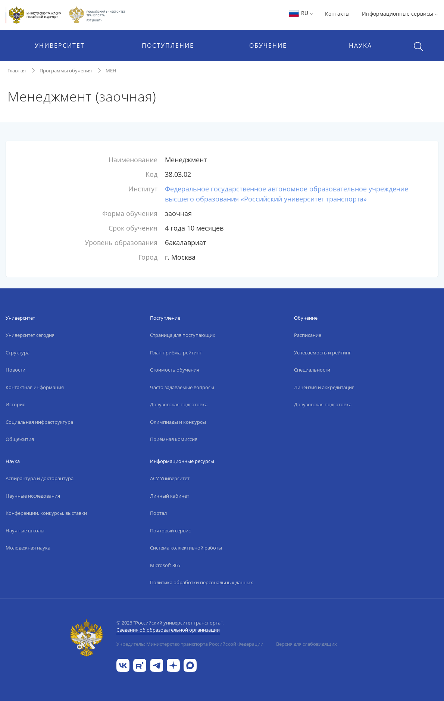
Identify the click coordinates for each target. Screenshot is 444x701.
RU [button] (300, 12)
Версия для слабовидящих (306, 644)
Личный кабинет (169, 495)
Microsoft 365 (165, 565)
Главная (16, 70)
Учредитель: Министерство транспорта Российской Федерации (189, 644)
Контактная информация (35, 387)
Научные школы (25, 530)
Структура (17, 352)
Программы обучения (66, 70)
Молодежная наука (28, 547)
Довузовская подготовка (178, 404)
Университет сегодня (30, 335)
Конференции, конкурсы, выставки (46, 513)
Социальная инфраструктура (39, 422)
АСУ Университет (170, 478)
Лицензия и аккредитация (324, 387)
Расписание (307, 335)
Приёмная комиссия (173, 439)
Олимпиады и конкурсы (178, 422)
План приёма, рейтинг (176, 352)
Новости (15, 369)
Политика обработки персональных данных (201, 582)
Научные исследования (33, 495)
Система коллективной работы (186, 547)
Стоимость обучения (174, 369)
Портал (158, 513)
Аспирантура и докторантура (40, 478)
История (15, 404)
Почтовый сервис (170, 530)
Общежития (20, 439)
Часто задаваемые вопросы (182, 387)
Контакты (337, 13)
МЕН (111, 70)
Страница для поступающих (182, 335)
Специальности (312, 369)
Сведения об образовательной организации (168, 629)
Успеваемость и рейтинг (322, 352)
